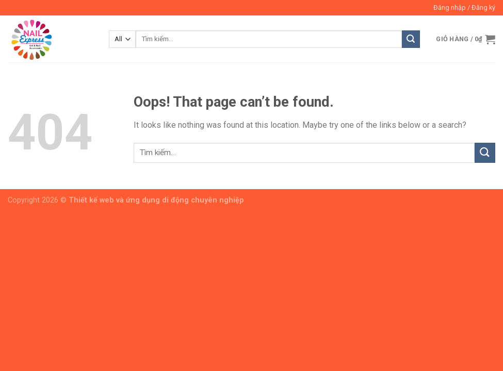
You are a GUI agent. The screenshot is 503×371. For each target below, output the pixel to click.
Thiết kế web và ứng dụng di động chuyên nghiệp (156, 200)
